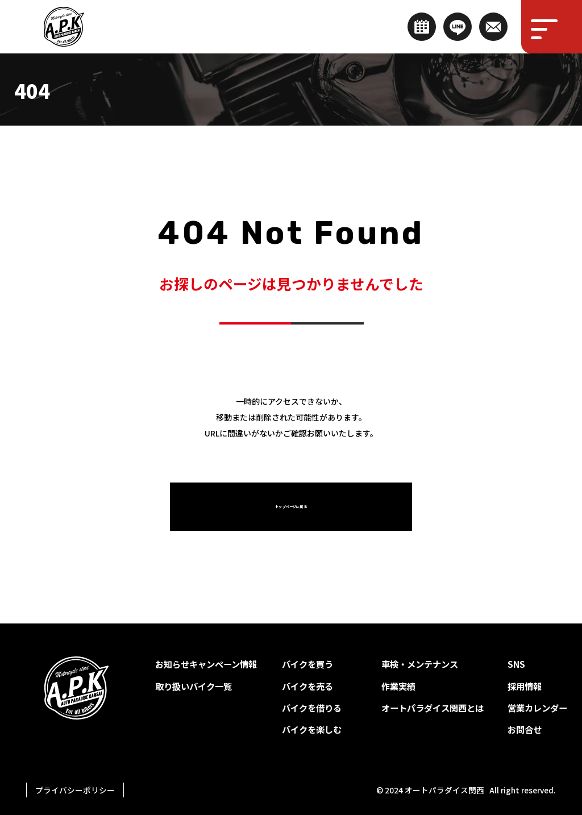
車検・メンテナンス (419, 664)
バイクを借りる (312, 707)
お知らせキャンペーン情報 (206, 664)
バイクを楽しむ (312, 729)
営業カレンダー (537, 707)
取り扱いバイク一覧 (193, 686)
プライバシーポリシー (75, 790)
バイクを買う (307, 664)
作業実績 (398, 686)
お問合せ (525, 729)
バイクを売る (307, 686)
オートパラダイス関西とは (432, 707)
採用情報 (525, 686)
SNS (516, 664)
